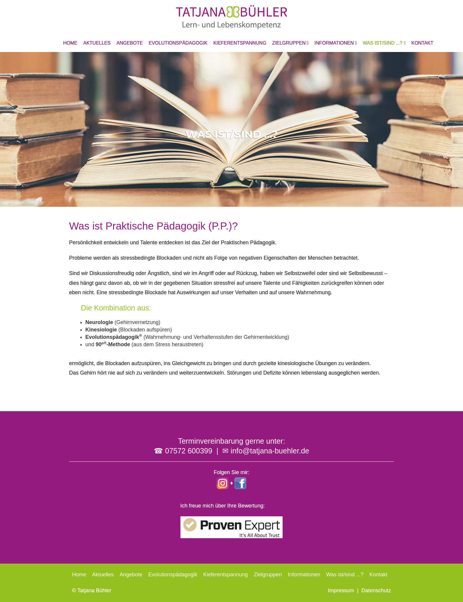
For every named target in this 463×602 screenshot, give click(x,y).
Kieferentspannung (239, 42)
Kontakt (422, 42)
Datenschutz (376, 590)
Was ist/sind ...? (384, 42)
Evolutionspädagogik (178, 42)
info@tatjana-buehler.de (270, 451)
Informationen (335, 42)
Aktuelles (96, 42)
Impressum (341, 590)
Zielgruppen (290, 42)
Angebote (129, 42)
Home (70, 42)
